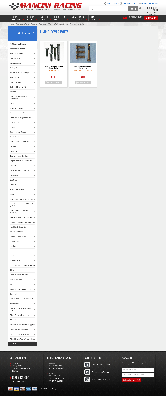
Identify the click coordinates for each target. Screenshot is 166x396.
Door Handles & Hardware (19, 142)
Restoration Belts (16, 280)
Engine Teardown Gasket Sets (21, 161)
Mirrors (12, 256)
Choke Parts (14, 122)
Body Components (17, 53)
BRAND (30, 18)
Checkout (151, 18)
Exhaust (13, 166)
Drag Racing (94, 18)
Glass (12, 194)
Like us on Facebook (101, 365)
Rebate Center (150, 4)
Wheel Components (17, 320)
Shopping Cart (135, 17)
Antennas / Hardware (18, 49)
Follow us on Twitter (100, 372)
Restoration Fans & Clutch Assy (21, 199)
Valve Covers (15, 304)
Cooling (12, 127)
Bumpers (13, 92)
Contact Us (129, 4)
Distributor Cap (15, 137)
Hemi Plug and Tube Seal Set (21, 217)
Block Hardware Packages (19, 73)
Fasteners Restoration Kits (41, 24)
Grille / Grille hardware (18, 189)
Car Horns (13, 103)
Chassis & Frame (16, 108)
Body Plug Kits (15, 82)
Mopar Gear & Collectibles (78, 18)
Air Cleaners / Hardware (19, 44)
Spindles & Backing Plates (19, 275)
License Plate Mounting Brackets (22, 222)
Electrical (13, 146)
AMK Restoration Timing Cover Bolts (53, 67)
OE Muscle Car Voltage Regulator (22, 265)
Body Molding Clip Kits (18, 87)
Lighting (13, 246)
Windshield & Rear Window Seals (22, 339)
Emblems (13, 151)
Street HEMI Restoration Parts (21, 289)
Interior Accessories (17, 232)
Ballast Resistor (15, 63)
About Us (112, 4)
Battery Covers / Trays (18, 68)
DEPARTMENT (15, 18)
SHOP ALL (14, 344)
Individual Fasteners (60, 24)
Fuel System (14, 175)
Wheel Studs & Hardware (19, 315)
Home (12, 24)
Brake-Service (15, 58)
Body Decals (14, 77)
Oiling (12, 270)
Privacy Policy (17, 366)
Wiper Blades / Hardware (19, 329)
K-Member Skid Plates (18, 236)
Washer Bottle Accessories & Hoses (20, 309)
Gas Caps (13, 180)
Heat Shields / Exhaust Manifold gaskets (22, 205)
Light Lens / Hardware (18, 251)
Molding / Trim (15, 260)
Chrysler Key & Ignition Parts (20, 118)
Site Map (15, 371)
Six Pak (12, 284)
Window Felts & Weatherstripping (22, 325)
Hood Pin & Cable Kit (18, 227)
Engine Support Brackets (19, 156)
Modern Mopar (44, 18)
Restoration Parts (59, 18)
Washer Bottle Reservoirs (19, 334)
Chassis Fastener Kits (18, 113)
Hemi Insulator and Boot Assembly (19, 212)
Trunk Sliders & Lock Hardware (21, 299)
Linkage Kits (14, 241)
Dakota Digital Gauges (18, 132)
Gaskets (13, 185)
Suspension (14, 294)
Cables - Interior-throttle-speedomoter (19, 98)
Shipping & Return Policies (21, 368)
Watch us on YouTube (101, 379)
